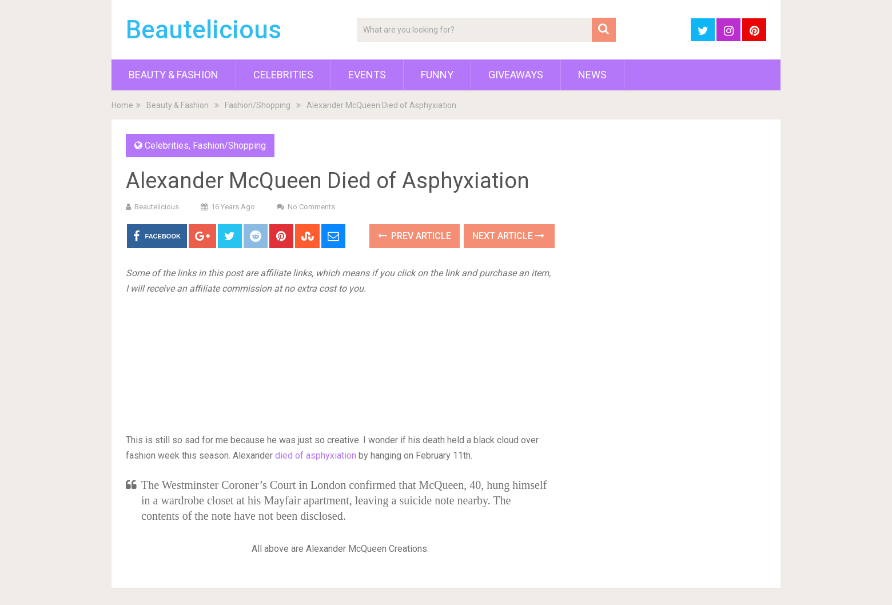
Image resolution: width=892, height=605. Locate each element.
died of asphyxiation (315, 455)
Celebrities (283, 75)
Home (122, 105)
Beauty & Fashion (173, 75)
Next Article (508, 235)
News (592, 75)
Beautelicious (203, 29)
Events (367, 75)
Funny (437, 75)
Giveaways (515, 75)
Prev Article (414, 235)
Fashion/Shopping (257, 105)
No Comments (311, 206)
